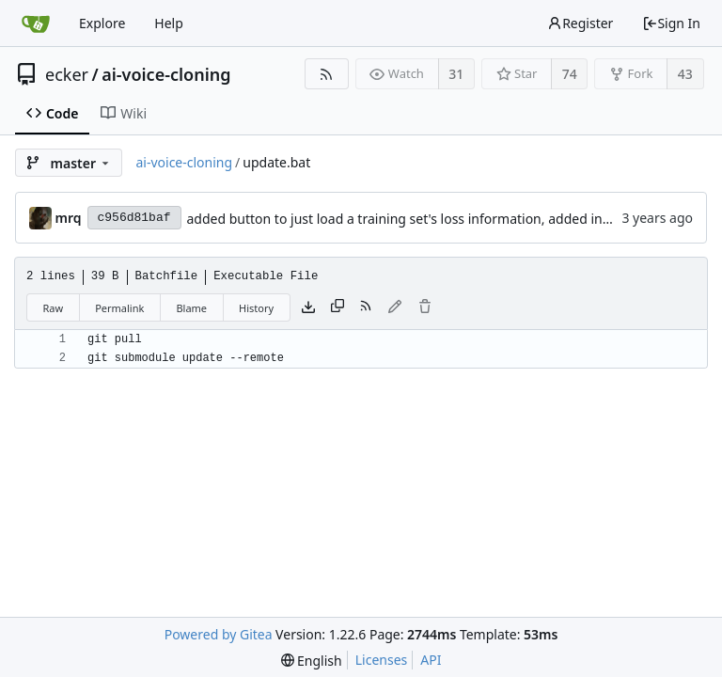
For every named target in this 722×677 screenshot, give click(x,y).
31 (455, 74)
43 (685, 74)
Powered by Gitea (219, 634)
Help (168, 23)
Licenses (381, 660)
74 (569, 74)
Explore (102, 23)
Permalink (119, 308)
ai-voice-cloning (166, 74)
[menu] (311, 660)
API (430, 660)
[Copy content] (337, 307)
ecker (66, 74)
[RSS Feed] (327, 73)
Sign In (671, 23)
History (256, 308)
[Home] (35, 23)
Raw (53, 308)
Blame (191, 308)
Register (580, 23)
